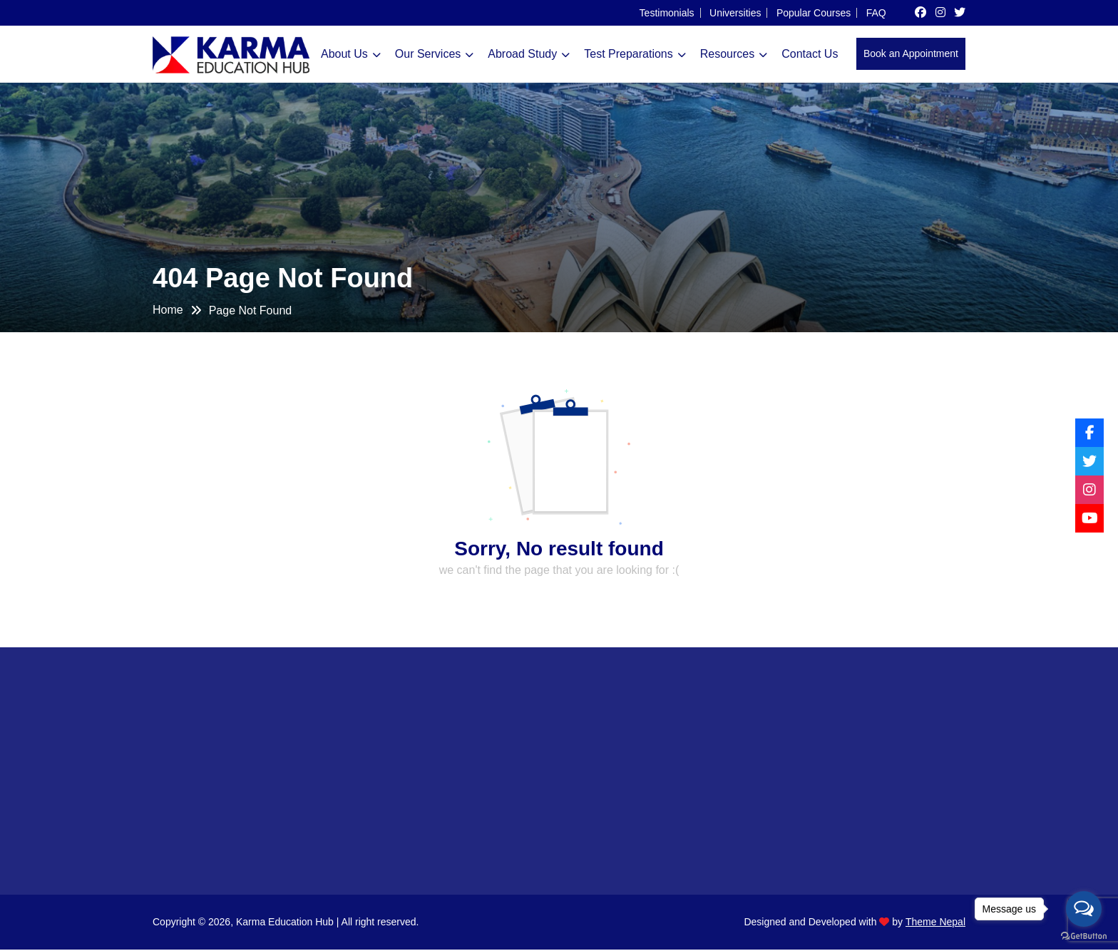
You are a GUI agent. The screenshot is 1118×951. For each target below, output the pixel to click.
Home (168, 310)
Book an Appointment (910, 53)
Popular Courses (813, 13)
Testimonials (667, 13)
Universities (735, 13)
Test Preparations (628, 54)
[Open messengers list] (1084, 909)
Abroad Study (522, 54)
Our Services (428, 54)
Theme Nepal (935, 923)
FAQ (876, 13)
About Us (344, 54)
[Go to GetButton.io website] (1084, 936)
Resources (727, 54)
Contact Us (809, 54)
